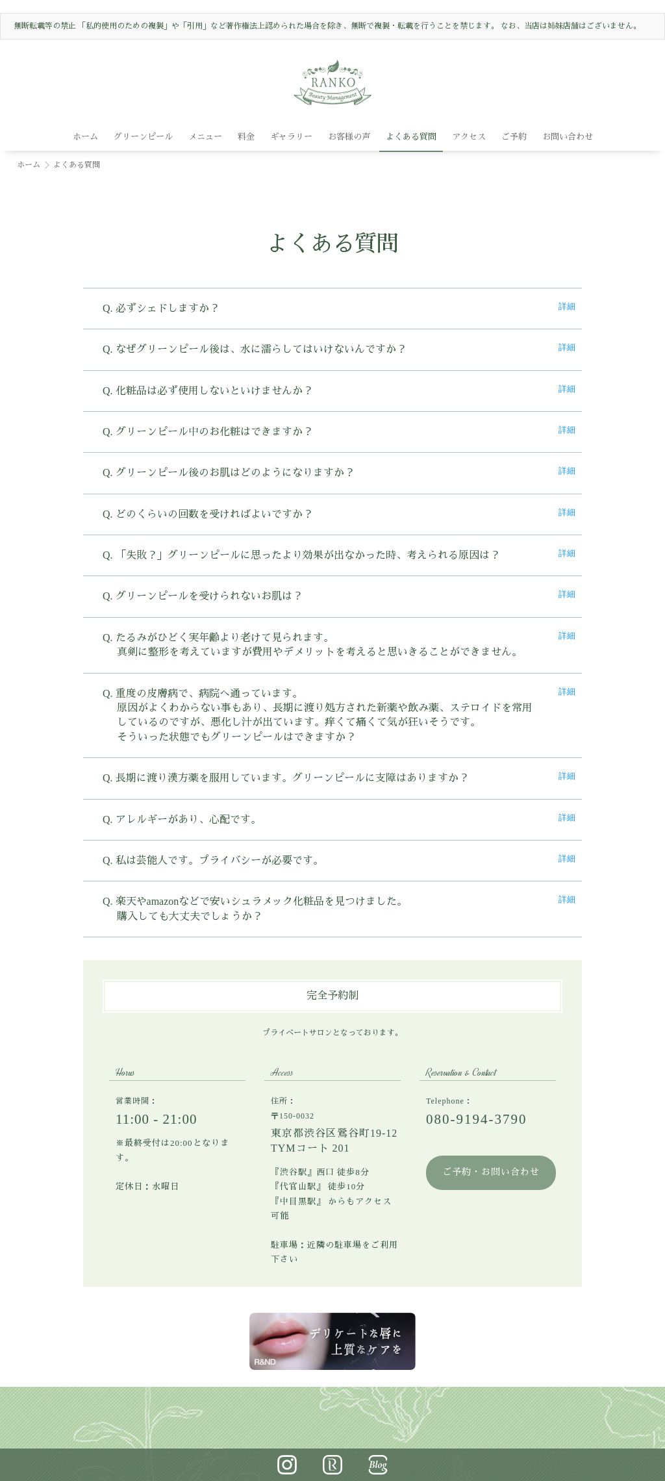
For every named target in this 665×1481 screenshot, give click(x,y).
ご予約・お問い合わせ (491, 1172)
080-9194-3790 (476, 1119)
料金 (246, 137)
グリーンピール (143, 137)
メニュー (205, 137)
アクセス (469, 137)
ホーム (85, 137)
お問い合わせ (567, 137)
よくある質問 (411, 137)
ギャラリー (291, 137)
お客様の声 (349, 137)
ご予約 (514, 137)
